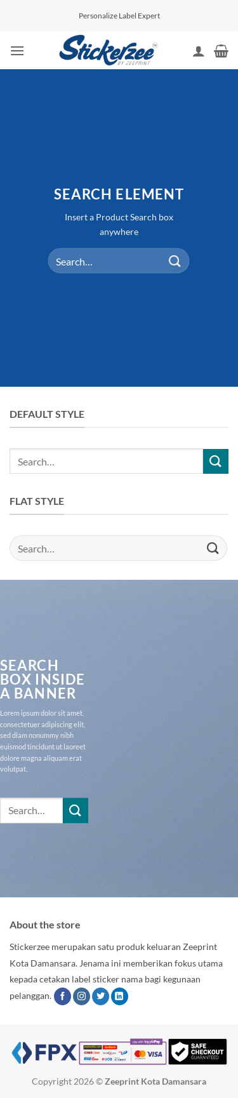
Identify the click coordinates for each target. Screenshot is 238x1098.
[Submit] (175, 260)
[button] (17, 50)
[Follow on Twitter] (100, 996)
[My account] (198, 51)
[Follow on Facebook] (62, 996)
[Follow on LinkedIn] (119, 996)
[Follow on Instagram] (81, 996)
